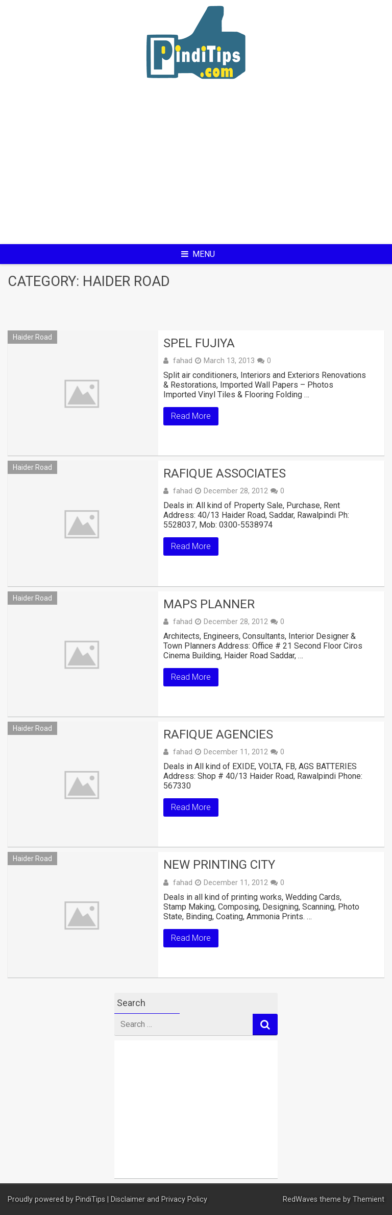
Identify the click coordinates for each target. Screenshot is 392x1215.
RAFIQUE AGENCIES (218, 734)
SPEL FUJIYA (199, 343)
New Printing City (219, 864)
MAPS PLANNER (209, 604)
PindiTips (90, 1199)
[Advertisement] (196, 168)
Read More (191, 416)
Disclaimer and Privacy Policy (159, 1199)
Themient (368, 1199)
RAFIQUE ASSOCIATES (224, 473)
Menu (198, 254)
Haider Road (32, 337)
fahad (182, 360)
